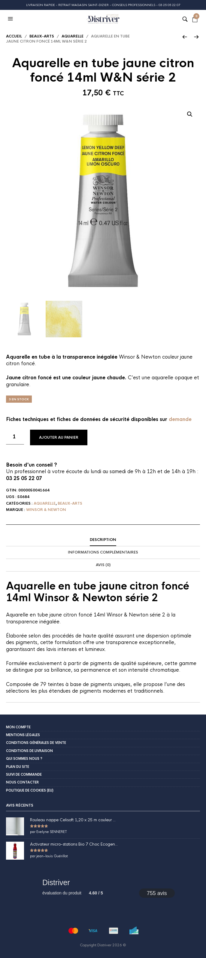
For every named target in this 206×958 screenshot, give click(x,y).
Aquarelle (72, 36)
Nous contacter (22, 782)
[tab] (103, 540)
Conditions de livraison (29, 751)
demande (180, 419)
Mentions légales (23, 735)
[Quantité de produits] (15, 437)
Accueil (14, 36)
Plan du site (17, 767)
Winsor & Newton (46, 509)
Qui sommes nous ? (24, 759)
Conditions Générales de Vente (36, 743)
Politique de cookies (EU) (29, 790)
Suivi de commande (24, 774)
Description (103, 539)
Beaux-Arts (41, 36)
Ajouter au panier (58, 437)
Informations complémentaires (103, 552)
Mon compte (18, 727)
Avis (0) (103, 565)
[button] (11, 19)
